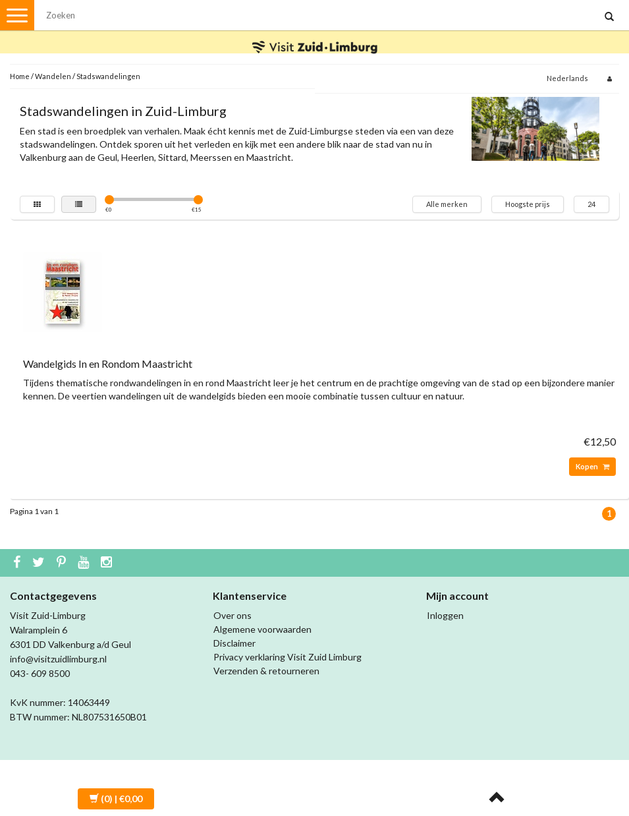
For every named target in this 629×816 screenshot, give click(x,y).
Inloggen (445, 615)
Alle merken (447, 204)
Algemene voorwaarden (262, 629)
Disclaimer (234, 643)
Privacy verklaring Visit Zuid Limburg (287, 656)
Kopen (592, 466)
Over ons (232, 615)
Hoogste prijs (527, 204)
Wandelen (53, 76)
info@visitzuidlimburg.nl (58, 658)
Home (20, 76)
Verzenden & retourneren (266, 670)
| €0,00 (116, 798)
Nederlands (567, 78)
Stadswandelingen (108, 76)
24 (591, 204)
